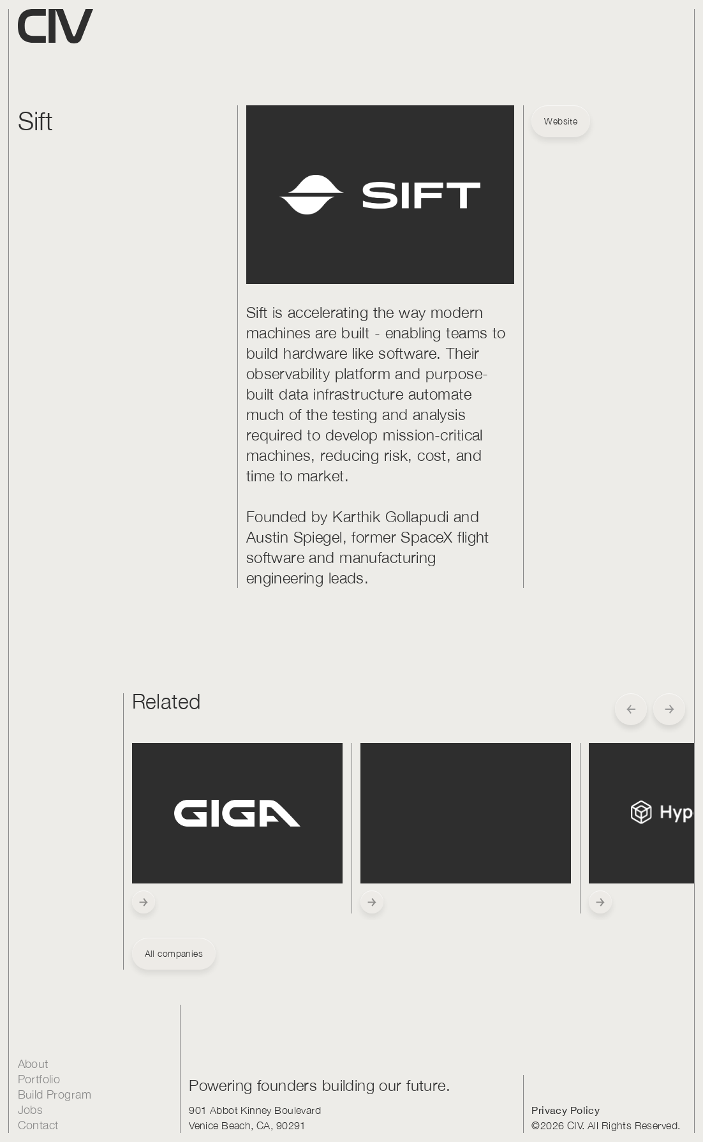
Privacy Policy (565, 1110)
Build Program (54, 1094)
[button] (631, 709)
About (33, 1064)
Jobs (30, 1109)
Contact (38, 1125)
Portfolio (39, 1079)
